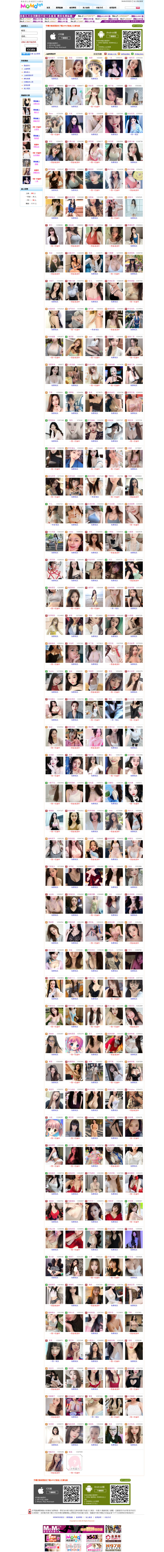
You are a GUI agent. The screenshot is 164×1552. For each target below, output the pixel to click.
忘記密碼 (37, 54)
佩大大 (36, 112)
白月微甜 (36, 155)
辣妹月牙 (36, 121)
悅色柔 (36, 138)
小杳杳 (36, 129)
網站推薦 (27, 79)
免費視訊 (54, 79)
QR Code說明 (137, 26)
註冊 (31, 54)
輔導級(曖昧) (125, 54)
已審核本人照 (28, 82)
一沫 (36, 181)
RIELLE (36, 147)
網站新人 (27, 72)
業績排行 (27, 65)
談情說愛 (27, 85)
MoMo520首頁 (127, 1)
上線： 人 (31, 193)
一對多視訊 (94, 330)
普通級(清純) (139, 54)
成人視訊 (27, 88)
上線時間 (27, 69)
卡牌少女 (36, 104)
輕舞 (36, 164)
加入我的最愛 (138, 1)
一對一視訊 (134, 134)
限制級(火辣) (112, 54)
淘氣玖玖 (36, 172)
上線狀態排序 (28, 75)
